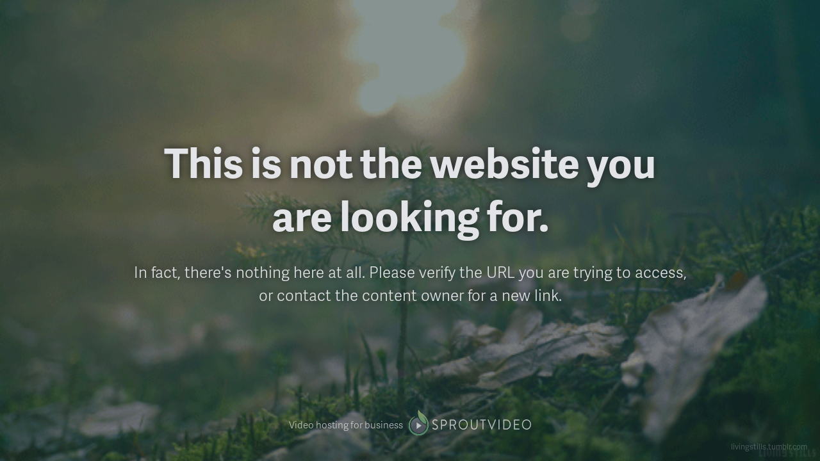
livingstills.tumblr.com (769, 446)
